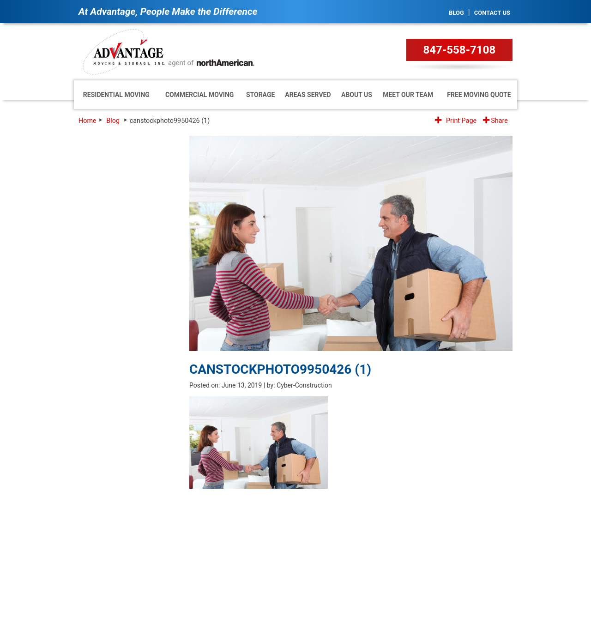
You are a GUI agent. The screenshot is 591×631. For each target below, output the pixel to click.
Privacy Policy (466, 583)
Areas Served (308, 94)
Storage (260, 94)
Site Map (503, 583)
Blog (456, 12)
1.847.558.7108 (455, 536)
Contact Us (492, 12)
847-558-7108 (459, 49)
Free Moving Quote (479, 94)
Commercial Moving (199, 94)
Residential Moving (116, 94)
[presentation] (123, 391)
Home (87, 121)
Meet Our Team (408, 94)
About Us (356, 94)
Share (495, 121)
